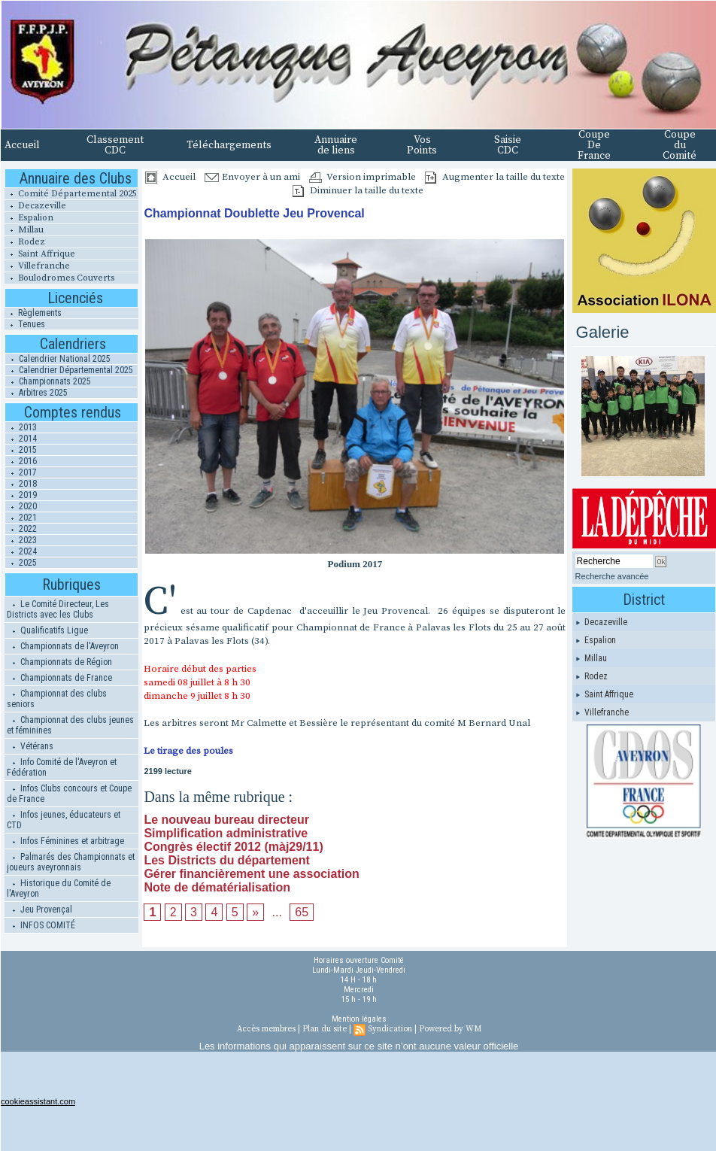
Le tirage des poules (188, 751)
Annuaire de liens (335, 145)
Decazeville (35, 205)
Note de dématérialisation (217, 887)
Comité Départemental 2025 (71, 193)
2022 (21, 529)
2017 (21, 472)
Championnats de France (59, 678)
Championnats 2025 (48, 381)
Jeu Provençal (39, 909)
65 (301, 912)
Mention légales (359, 1019)
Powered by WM (450, 1029)
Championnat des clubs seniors (57, 698)
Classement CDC (115, 145)
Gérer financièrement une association (251, 873)
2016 (21, 461)
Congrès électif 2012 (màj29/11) (233, 846)
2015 (21, 450)
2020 (21, 506)
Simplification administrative (226, 833)
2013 (21, 427)
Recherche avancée (612, 576)
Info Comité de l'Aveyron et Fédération (62, 767)
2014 (21, 438)
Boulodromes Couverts (59, 278)
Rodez (25, 242)
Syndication (390, 1029)
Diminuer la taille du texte (358, 190)
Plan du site (324, 1029)
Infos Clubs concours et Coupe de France (69, 793)
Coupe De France (594, 145)
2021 (21, 517)
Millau (24, 229)
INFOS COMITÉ (41, 925)
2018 (21, 483)
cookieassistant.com (38, 1101)
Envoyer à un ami (252, 177)
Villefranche (37, 266)
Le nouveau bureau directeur (226, 819)
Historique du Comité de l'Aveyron (59, 888)
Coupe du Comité (679, 145)
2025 (21, 562)
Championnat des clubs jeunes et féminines (70, 725)
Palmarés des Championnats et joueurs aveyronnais (71, 862)
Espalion (29, 217)
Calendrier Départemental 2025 (69, 370)
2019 (21, 495)
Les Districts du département (227, 860)
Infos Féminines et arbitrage (65, 841)
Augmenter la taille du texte (495, 177)
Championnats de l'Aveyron (63, 646)
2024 (21, 551)
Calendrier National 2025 (58, 359)
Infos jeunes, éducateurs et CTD (63, 820)
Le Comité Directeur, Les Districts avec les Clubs (58, 609)
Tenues (25, 324)
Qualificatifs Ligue (47, 630)
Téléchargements (229, 145)
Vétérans (30, 746)
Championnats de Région (59, 662)
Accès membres (266, 1029)
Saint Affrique (40, 254)
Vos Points (422, 145)
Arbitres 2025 (36, 392)
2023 (21, 540)
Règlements (33, 313)
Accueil (22, 145)
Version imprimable (362, 177)
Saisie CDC (507, 145)
